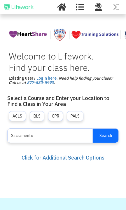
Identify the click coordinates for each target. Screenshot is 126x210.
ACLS (17, 116)
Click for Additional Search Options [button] (63, 157)
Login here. (47, 78)
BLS (37, 116)
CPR (55, 116)
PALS (75, 116)
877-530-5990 (40, 82)
